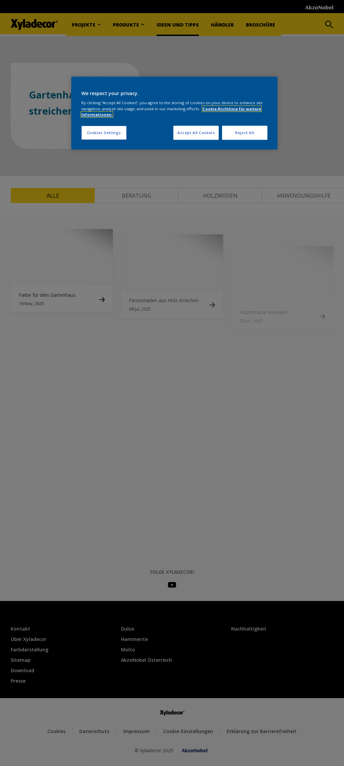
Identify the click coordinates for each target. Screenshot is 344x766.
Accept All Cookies (196, 132)
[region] (174, 113)
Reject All (244, 132)
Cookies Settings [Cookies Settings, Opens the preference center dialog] (104, 132)
